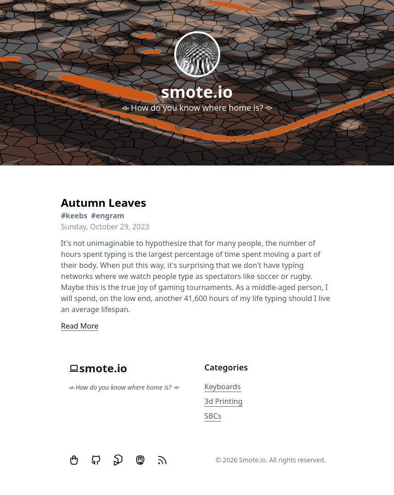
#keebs (74, 216)
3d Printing (224, 401)
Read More (79, 326)
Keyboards (223, 386)
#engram (107, 216)
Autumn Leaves (104, 202)
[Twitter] (74, 460)
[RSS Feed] (162, 460)
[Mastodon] (140, 460)
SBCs (213, 416)
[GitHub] (96, 460)
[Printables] (118, 460)
